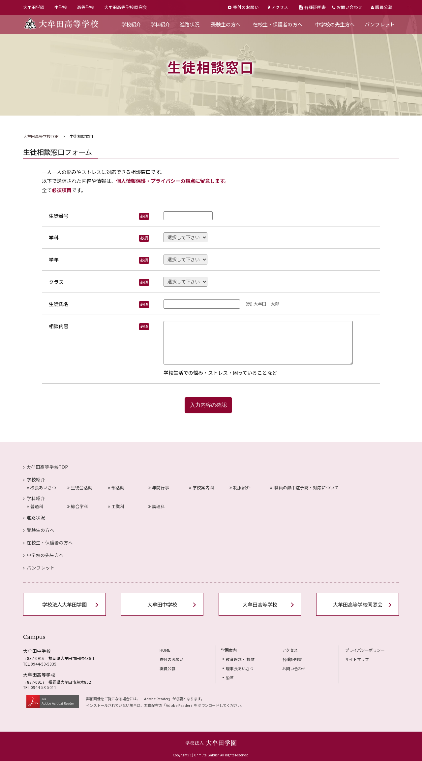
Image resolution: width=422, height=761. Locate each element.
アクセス (278, 7)
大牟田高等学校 (260, 604)
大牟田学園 (34, 7)
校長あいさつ (41, 487)
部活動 (116, 487)
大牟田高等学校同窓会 (125, 7)
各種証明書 (312, 7)
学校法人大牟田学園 (64, 604)
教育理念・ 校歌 (240, 659)
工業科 (116, 506)
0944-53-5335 (43, 664)
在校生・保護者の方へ (277, 24)
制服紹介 (239, 487)
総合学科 (77, 506)
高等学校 (85, 7)
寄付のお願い (243, 7)
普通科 (35, 506)
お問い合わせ (347, 7)
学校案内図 (201, 487)
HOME (165, 650)
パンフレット (380, 24)
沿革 (230, 677)
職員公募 (381, 7)
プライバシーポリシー (365, 650)
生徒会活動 (79, 487)
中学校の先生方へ (335, 24)
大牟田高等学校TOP (41, 136)
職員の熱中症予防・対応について (304, 487)
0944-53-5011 (43, 687)
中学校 (60, 7)
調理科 (156, 506)
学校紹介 (131, 24)
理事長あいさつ (240, 668)
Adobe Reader (156, 698)
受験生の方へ (226, 24)
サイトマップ (357, 659)
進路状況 (189, 24)
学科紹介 (160, 24)
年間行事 (158, 487)
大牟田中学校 (162, 604)
